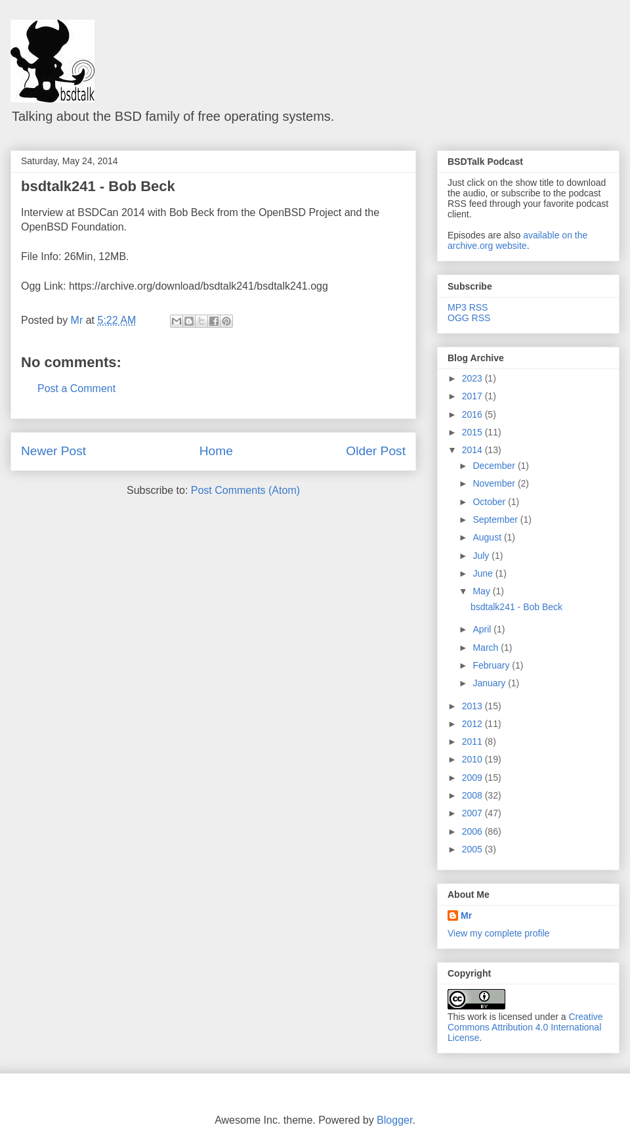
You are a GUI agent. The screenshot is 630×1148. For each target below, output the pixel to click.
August (487, 537)
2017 (473, 396)
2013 (473, 706)
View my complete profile (498, 933)
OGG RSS (469, 318)
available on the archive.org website (517, 240)
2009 (473, 777)
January (490, 683)
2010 (473, 759)
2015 (473, 432)
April (483, 629)
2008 (473, 795)
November (494, 483)
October (490, 502)
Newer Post (53, 451)
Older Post (376, 451)
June (483, 573)
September (496, 519)
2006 (473, 831)
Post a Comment (76, 388)
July (482, 555)
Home (216, 451)
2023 (473, 378)
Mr (466, 915)
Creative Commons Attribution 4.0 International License (525, 1027)
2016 (473, 414)
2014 (473, 450)
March (486, 647)
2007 (473, 813)
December (494, 465)
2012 (473, 723)
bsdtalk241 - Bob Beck (98, 186)
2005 (473, 849)
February (492, 665)
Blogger (394, 1120)
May (482, 591)
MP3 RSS (468, 307)
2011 (473, 741)
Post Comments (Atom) (245, 490)
